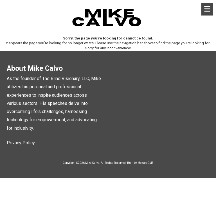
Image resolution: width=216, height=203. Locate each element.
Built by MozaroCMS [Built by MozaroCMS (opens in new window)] (140, 162)
